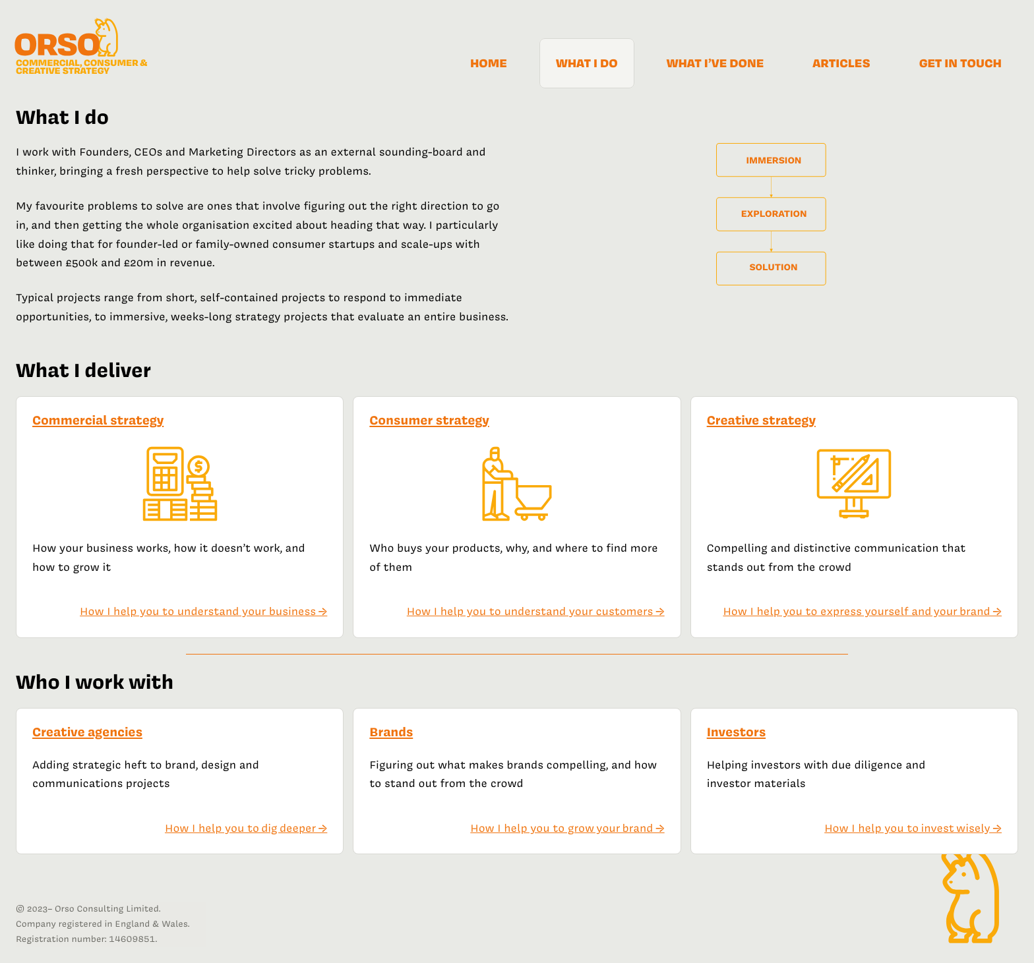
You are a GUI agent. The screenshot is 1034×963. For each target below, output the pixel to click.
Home (488, 63)
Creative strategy (761, 420)
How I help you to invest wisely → (913, 828)
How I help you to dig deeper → (246, 828)
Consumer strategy (429, 420)
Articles (841, 63)
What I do (587, 63)
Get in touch (960, 63)
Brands (391, 732)
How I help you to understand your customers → (536, 611)
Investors (736, 732)
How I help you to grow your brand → (567, 828)
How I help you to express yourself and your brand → (862, 611)
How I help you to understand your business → (203, 611)
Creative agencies (87, 732)
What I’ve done (715, 63)
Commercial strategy (98, 420)
